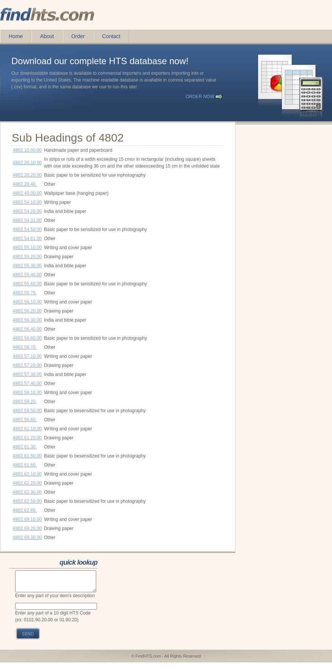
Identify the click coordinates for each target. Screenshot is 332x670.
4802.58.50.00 (27, 410)
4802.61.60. (25, 465)
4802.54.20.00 (27, 211)
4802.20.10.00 (27, 162)
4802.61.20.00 (27, 438)
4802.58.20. (25, 401)
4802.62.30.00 (27, 492)
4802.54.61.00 (27, 238)
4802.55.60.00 (27, 283)
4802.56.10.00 (27, 302)
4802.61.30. (25, 447)
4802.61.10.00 (27, 428)
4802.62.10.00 (27, 474)
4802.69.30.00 (27, 537)
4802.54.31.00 (27, 220)
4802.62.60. (25, 510)
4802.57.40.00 (27, 383)
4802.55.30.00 (27, 265)
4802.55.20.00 (27, 256)
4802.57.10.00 (27, 356)
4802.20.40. (25, 184)
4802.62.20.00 (27, 483)
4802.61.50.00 (27, 456)
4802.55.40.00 (27, 274)
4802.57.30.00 (27, 374)
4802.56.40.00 (27, 329)
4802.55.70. (25, 293)
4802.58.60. (25, 419)
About (47, 36)
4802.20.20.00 (27, 175)
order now (200, 96)
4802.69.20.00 (27, 528)
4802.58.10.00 (27, 392)
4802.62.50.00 (27, 501)
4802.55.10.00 (27, 247)
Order (78, 36)
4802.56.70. (25, 347)
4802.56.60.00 (27, 338)
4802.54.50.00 (27, 229)
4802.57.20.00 (27, 365)
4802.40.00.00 (27, 193)
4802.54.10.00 (27, 202)
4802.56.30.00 (27, 320)
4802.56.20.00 (27, 311)
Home (16, 36)
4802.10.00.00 (27, 150)
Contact (111, 36)
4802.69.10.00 (27, 519)
